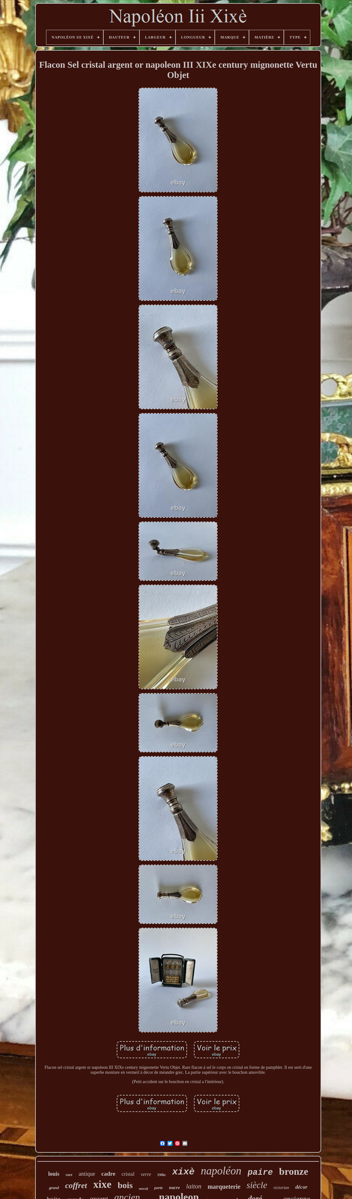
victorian (281, 1187)
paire (260, 1172)
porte (158, 1187)
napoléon (221, 1171)
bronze (293, 1171)
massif (143, 1188)
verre (146, 1174)
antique (87, 1174)
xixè (183, 1172)
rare (69, 1175)
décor (301, 1187)
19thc (161, 1175)
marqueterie (224, 1186)
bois (125, 1185)
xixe (102, 1184)
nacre (174, 1187)
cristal (128, 1174)
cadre (108, 1173)
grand (54, 1187)
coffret (76, 1185)
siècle (256, 1185)
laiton (193, 1186)
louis (53, 1174)
